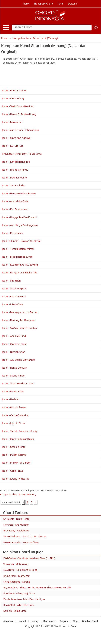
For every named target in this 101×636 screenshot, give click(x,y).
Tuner (60, 3)
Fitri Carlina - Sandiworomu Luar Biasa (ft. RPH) (29, 558)
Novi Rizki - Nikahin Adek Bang (20, 569)
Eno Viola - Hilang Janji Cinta (19, 593)
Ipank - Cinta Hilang (13, 98)
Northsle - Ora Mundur (16, 524)
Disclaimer (49, 621)
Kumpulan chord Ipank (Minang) (18, 494)
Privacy (35, 621)
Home (26, 3)
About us (8, 621)
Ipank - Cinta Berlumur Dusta (18, 438)
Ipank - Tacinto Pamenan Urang (19, 431)
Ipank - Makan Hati (12, 122)
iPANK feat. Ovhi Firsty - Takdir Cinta (22, 153)
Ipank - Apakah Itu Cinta (15, 201)
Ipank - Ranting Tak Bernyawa (18, 320)
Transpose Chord (43, 3)
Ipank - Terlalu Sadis (13, 185)
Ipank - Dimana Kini (13, 391)
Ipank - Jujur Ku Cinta (13, 423)
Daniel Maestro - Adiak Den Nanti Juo (24, 599)
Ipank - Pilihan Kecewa (14, 454)
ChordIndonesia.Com (65, 626)
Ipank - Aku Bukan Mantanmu (18, 359)
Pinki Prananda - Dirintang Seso (21, 542)
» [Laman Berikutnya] (35, 502)
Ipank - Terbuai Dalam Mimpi (18, 248)
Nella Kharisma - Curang (16, 581)
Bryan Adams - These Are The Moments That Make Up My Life (37, 587)
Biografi (64, 621)
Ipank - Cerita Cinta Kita (15, 415)
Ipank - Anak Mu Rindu (14, 335)
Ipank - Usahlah (10, 399)
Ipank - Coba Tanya (12, 470)
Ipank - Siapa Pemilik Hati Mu (18, 383)
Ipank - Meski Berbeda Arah (17, 256)
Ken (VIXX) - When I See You (18, 604)
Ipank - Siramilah (11, 280)
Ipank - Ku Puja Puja (12, 145)
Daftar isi (73, 3)
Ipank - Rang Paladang (14, 90)
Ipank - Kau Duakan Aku (15, 209)
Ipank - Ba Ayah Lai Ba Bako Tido (19, 272)
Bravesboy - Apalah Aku (16, 530)
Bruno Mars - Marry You (16, 575)
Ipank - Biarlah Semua (14, 407)
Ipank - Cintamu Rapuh (14, 343)
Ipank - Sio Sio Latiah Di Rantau (19, 327)
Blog (75, 621)
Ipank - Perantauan (12, 233)
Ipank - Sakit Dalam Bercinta (18, 106)
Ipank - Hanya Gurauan (14, 367)
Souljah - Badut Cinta (15, 610)
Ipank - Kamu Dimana (14, 296)
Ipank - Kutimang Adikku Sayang (20, 264)
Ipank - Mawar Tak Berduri (16, 462)
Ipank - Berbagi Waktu (14, 177)
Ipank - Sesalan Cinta (13, 446)
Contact (22, 621)
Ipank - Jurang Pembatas (15, 478)
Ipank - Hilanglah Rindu (15, 169)
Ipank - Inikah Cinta (12, 304)
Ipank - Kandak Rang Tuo (16, 161)
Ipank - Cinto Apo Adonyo (16, 137)
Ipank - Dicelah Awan (13, 351)
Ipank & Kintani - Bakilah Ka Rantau (21, 240)
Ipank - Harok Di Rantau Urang (19, 114)
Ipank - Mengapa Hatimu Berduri (20, 312)
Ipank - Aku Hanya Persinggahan (20, 225)
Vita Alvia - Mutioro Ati (15, 563)
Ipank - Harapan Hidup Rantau (19, 193)
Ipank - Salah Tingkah (14, 288)
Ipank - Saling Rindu (13, 375)
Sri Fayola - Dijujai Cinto (16, 518)
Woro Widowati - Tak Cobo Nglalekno (24, 536)
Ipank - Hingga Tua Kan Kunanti (19, 217)
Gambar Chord (90, 621)
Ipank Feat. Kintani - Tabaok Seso (20, 129)
